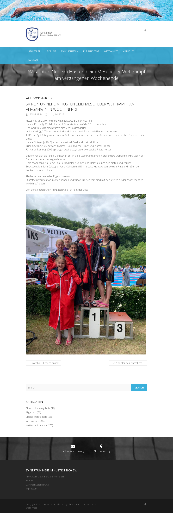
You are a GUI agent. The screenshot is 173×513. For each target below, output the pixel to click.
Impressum (31, 488)
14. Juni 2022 (56, 114)
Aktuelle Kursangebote (38, 408)
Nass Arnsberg (102, 451)
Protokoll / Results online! (43, 363)
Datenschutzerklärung (37, 484)
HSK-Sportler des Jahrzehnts (128, 363)
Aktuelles (128, 51)
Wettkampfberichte (39, 97)
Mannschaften (69, 51)
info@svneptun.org (73, 451)
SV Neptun (35, 114)
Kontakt (33, 59)
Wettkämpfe (111, 51)
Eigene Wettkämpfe (36, 416)
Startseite (34, 51)
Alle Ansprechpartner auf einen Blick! (45, 476)
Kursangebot (91, 51)
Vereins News (33, 421)
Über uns (51, 51)
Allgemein (31, 412)
